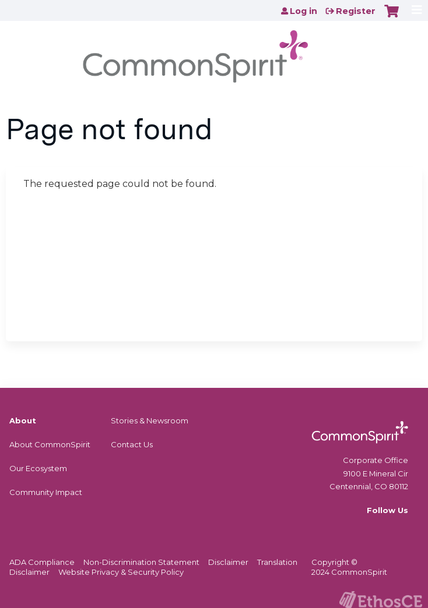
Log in (303, 11)
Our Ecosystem (38, 468)
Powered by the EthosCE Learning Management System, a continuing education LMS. (380, 599)
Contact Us (132, 444)
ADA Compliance (42, 562)
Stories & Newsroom (149, 420)
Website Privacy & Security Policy (121, 572)
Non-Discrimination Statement (141, 562)
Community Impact (45, 492)
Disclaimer (228, 562)
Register (356, 11)
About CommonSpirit (49, 444)
